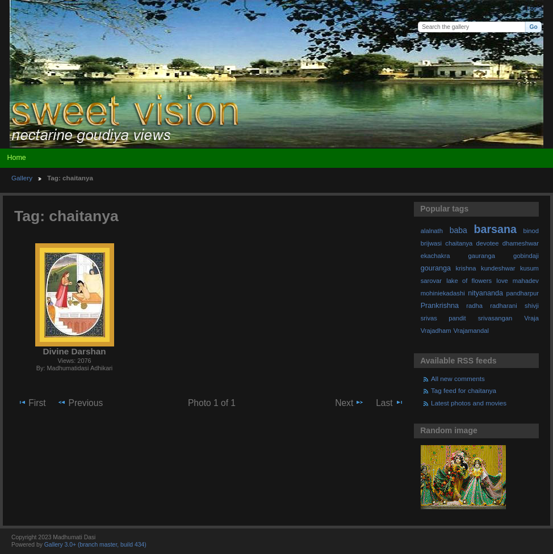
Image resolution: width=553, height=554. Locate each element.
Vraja (531, 318)
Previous (80, 402)
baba (458, 230)
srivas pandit (443, 318)
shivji (532, 305)
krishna (465, 268)
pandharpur (522, 293)
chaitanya (458, 243)
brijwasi (431, 243)
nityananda (485, 293)
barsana (495, 229)
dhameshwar (520, 243)
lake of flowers (469, 280)
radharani (503, 305)
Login (534, 9)
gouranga (436, 268)
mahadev (526, 280)
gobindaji (526, 255)
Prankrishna (440, 306)
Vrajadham (436, 330)
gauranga (481, 255)
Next (349, 402)
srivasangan (495, 318)
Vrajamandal (471, 330)
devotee (487, 243)
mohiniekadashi (443, 293)
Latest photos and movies (468, 403)
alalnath (432, 230)
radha (474, 305)
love (502, 280)
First (31, 402)
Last (390, 402)
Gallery (21, 177)
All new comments (458, 378)
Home (16, 158)
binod (531, 230)
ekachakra (435, 255)
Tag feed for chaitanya (463, 390)
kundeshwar (498, 268)
